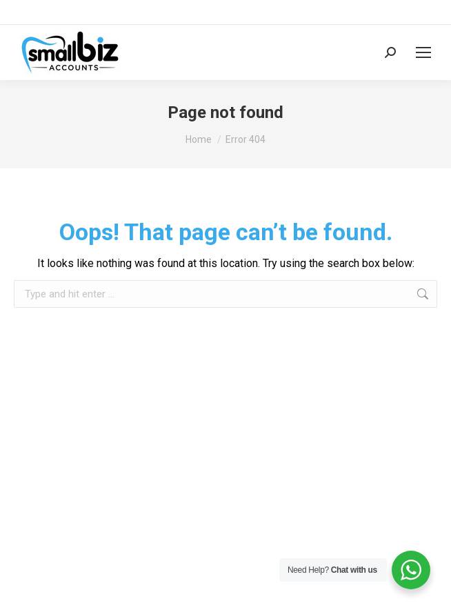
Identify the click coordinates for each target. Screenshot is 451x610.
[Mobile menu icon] (423, 52)
